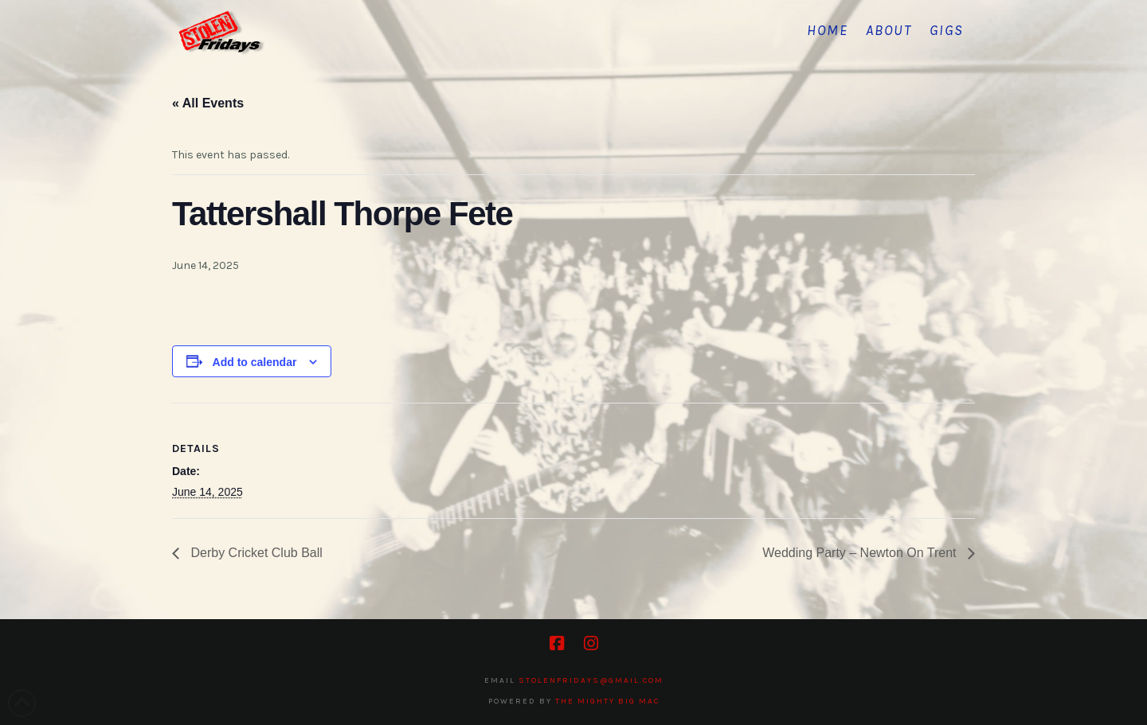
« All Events (208, 103)
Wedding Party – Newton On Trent (861, 552)
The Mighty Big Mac (607, 701)
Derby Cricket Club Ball (255, 552)
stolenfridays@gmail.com (591, 680)
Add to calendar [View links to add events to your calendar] (255, 362)
